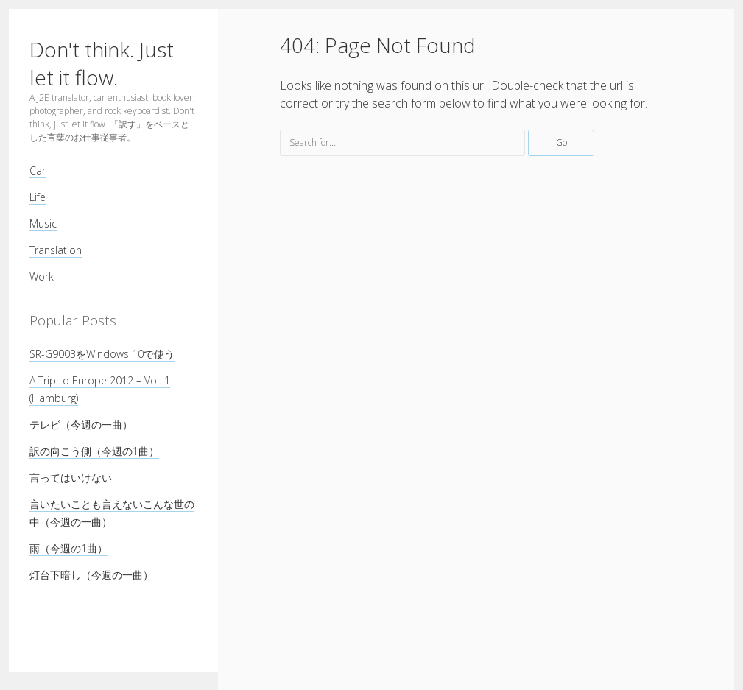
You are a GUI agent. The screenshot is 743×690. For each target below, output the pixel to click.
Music (43, 223)
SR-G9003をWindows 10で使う (102, 354)
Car (37, 170)
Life (37, 197)
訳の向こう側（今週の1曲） (94, 451)
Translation (55, 250)
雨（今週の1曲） (68, 548)
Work (41, 277)
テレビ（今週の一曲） (81, 425)
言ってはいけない (70, 478)
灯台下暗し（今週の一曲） (91, 575)
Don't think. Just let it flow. (101, 63)
